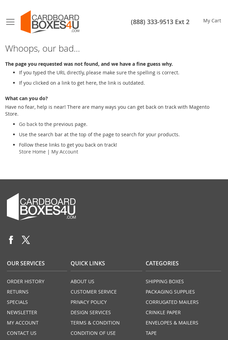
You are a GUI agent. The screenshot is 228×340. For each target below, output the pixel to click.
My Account (64, 151)
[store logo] (50, 21)
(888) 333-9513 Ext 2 (160, 22)
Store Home (32, 151)
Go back (28, 124)
